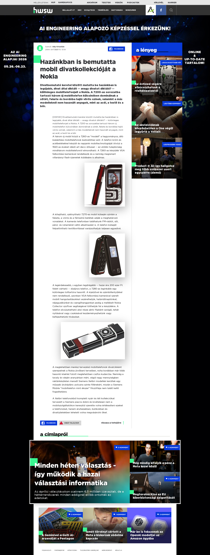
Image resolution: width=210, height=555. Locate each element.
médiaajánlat (59, 550)
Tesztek (106, 3)
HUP (53, 2)
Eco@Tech (89, 10)
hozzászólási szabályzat (89, 550)
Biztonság (117, 10)
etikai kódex (72, 550)
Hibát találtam (69, 423)
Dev (79, 10)
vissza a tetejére (111, 423)
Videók (119, 3)
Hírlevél (158, 3)
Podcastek (133, 3)
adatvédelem (107, 550)
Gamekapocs (65, 2)
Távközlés (103, 10)
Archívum (92, 3)
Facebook (116, 49)
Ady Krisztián (58, 46)
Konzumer (131, 10)
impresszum (46, 550)
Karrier (172, 3)
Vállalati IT (68, 10)
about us (118, 550)
